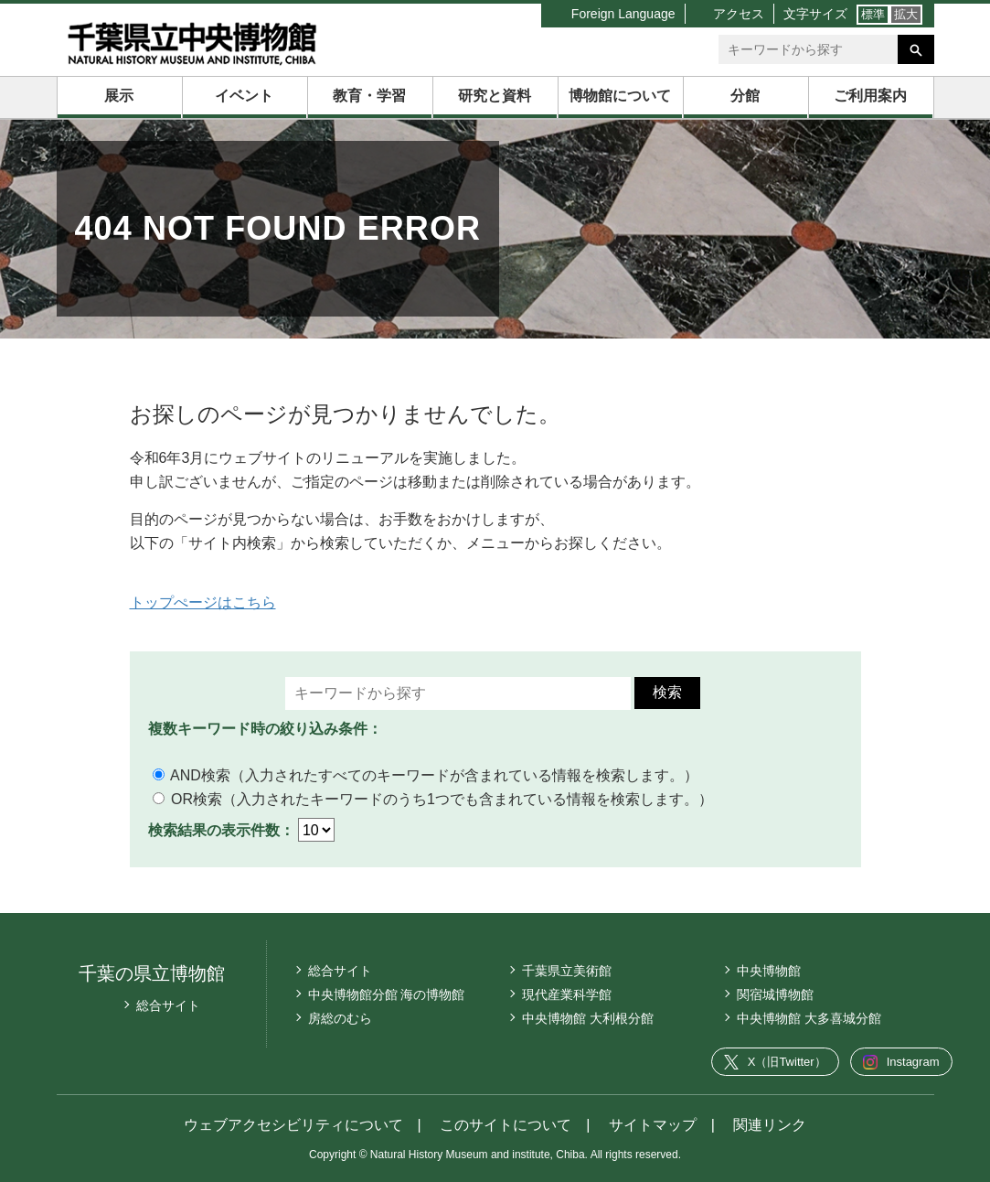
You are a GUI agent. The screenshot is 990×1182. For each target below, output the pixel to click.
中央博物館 (769, 970)
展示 (118, 95)
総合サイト (168, 1005)
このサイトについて (505, 1125)
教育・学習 (369, 95)
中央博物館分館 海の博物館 (386, 994)
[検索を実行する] (916, 49)
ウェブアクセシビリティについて (293, 1125)
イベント (244, 95)
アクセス (738, 13)
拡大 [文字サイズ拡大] (906, 14)
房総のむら (340, 1018)
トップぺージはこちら (203, 602)
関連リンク (769, 1125)
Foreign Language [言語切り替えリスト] (623, 13)
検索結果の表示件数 (214, 830)
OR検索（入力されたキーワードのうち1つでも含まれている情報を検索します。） (433, 799)
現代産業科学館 (567, 994)
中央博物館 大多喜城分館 (809, 1018)
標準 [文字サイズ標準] (873, 14)
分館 (745, 95)
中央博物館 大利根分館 (588, 1018)
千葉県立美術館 (567, 970)
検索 (667, 692)
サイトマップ (653, 1125)
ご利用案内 (870, 95)
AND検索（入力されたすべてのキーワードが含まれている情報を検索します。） (425, 775)
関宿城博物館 (775, 994)
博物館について (620, 95)
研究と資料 (494, 95)
